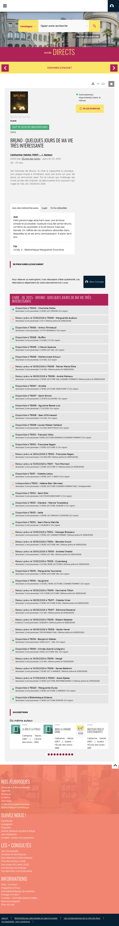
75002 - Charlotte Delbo (42, 307)
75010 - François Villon (41, 434)
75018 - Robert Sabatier (60, 619)
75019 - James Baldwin (59, 668)
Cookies (5, 897)
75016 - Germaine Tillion (60, 590)
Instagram (7, 824)
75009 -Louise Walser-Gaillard (45, 424)
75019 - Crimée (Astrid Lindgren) (47, 648)
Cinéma (5, 797)
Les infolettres (9, 834)
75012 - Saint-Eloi (38, 492)
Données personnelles (24, 897)
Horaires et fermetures (13, 854)
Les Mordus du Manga (13, 867)
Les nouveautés (9, 850)
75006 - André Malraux (60, 376)
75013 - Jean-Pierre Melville (44, 522)
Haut (115, 765)
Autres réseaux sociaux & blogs (18, 830)
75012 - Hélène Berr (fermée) (47, 483)
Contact (12, 884)
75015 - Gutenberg (57, 561)
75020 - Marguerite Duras (43, 687)
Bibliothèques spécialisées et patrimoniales (35, 918)
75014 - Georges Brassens (61, 531)
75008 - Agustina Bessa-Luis (44, 405)
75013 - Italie (36, 512)
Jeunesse (6, 800)
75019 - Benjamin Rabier (42, 638)
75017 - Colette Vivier (59, 600)
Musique (6, 793)
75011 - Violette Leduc (41, 473)
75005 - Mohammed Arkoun (45, 356)
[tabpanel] (42, 233)
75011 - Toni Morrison (58, 463)
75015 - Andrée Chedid (60, 551)
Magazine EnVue (10, 887)
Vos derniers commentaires (16, 870)
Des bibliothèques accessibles (18, 891)
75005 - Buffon (37, 337)
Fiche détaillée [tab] (58, 208)
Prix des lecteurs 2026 (13, 860)
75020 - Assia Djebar (59, 677)
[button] (113, 6)
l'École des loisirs (31, 158)
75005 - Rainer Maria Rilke (61, 366)
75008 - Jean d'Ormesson (43, 414)
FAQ (3, 884)
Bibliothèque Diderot (40, 697)
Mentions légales (10, 901)
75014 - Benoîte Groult (59, 541)
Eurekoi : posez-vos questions (17, 837)
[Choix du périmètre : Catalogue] (28, 26)
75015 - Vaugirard (38, 580)
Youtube (6, 827)
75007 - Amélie (37, 385)
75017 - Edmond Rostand (61, 609)
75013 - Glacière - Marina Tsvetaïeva (48, 502)
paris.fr (4, 918)
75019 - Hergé (54, 658)
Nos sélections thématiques (16, 857)
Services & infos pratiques (15, 787)
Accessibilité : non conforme (15, 921)
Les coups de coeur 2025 (15, 864)
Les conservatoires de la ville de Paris (82, 918)
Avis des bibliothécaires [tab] (25, 208)
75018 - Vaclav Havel (59, 629)
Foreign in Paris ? (10, 894)
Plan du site (7, 904)
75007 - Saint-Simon (40, 395)
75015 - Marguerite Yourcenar (45, 570)
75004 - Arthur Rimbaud (42, 327)
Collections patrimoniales (15, 804)
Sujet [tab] (44, 208)
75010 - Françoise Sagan (42, 444)
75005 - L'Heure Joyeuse (42, 346)
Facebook (6, 820)
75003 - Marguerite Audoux (62, 317)
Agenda (5, 790)
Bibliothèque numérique (15, 807)
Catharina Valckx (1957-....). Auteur (31, 154)
